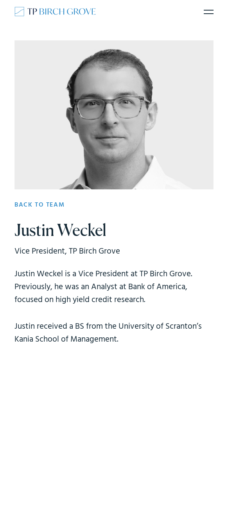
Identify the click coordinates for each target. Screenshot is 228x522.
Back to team (39, 205)
